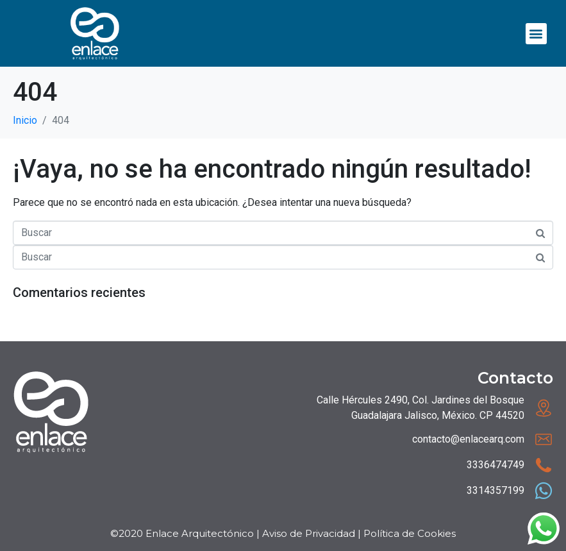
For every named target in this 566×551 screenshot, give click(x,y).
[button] (536, 33)
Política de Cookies (409, 533)
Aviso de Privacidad (308, 533)
